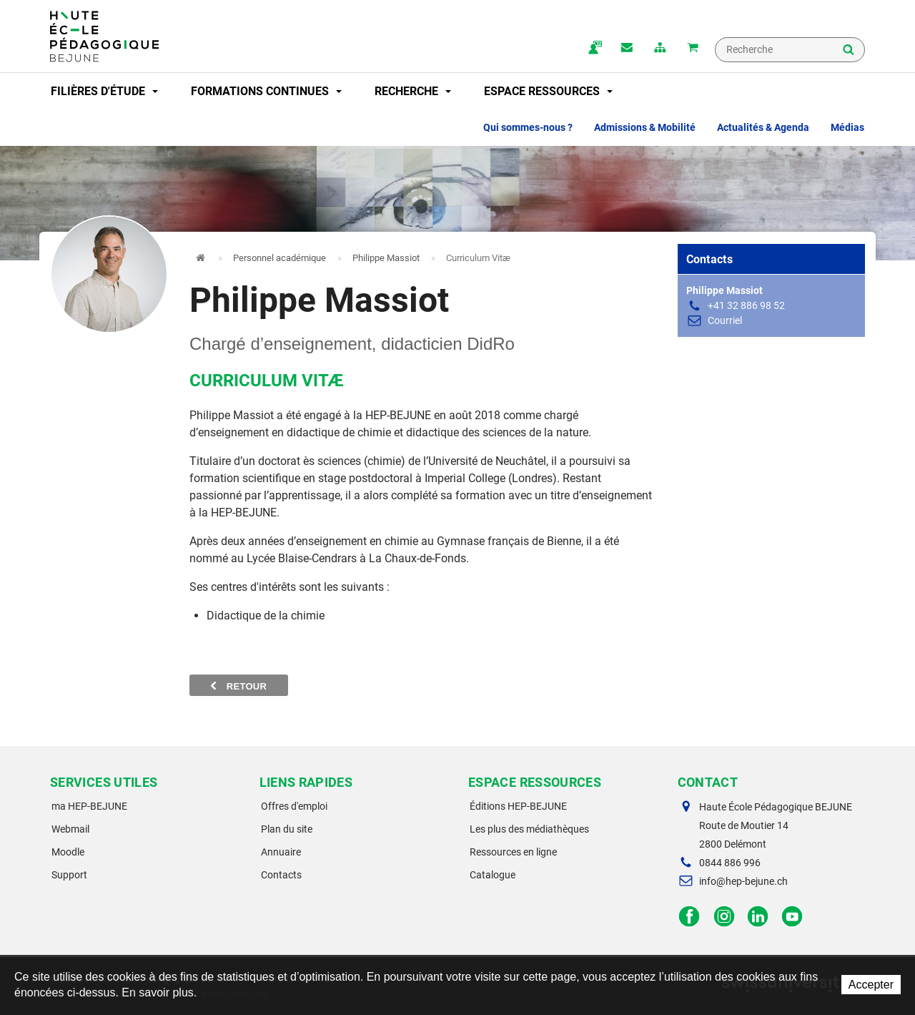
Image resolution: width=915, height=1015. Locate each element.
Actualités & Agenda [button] (763, 127)
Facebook (689, 916)
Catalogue (492, 875)
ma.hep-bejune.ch (594, 49)
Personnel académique (279, 257)
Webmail (70, 829)
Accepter (871, 985)
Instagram (724, 916)
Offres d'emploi (294, 806)
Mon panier (693, 49)
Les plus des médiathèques (529, 829)
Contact (627, 49)
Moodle (67, 852)
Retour (239, 686)
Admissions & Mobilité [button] (645, 127)
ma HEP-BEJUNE (89, 806)
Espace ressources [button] (548, 91)
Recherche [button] (413, 91)
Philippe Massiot (386, 257)
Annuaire (281, 852)
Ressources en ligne (513, 852)
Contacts (281, 875)
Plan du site (286, 829)
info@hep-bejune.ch (743, 881)
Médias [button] (847, 127)
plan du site (660, 49)
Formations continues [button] (266, 91)
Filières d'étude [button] (104, 91)
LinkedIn (758, 916)
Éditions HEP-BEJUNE (518, 806)
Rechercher (849, 51)
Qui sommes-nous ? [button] (528, 127)
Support (69, 875)
